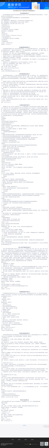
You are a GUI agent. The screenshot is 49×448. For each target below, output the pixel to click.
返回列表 (24, 425)
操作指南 (32, 439)
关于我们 (12, 439)
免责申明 (19, 439)
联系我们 (25, 439)
